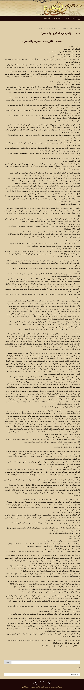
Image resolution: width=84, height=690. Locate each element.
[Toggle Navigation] (5, 7)
